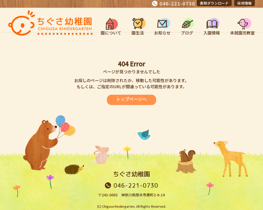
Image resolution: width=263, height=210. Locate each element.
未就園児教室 (242, 33)
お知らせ (162, 33)
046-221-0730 (177, 3)
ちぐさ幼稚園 (131, 174)
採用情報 (244, 3)
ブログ (187, 33)
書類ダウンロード (214, 3)
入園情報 (211, 33)
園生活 (138, 33)
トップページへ (131, 99)
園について (111, 33)
